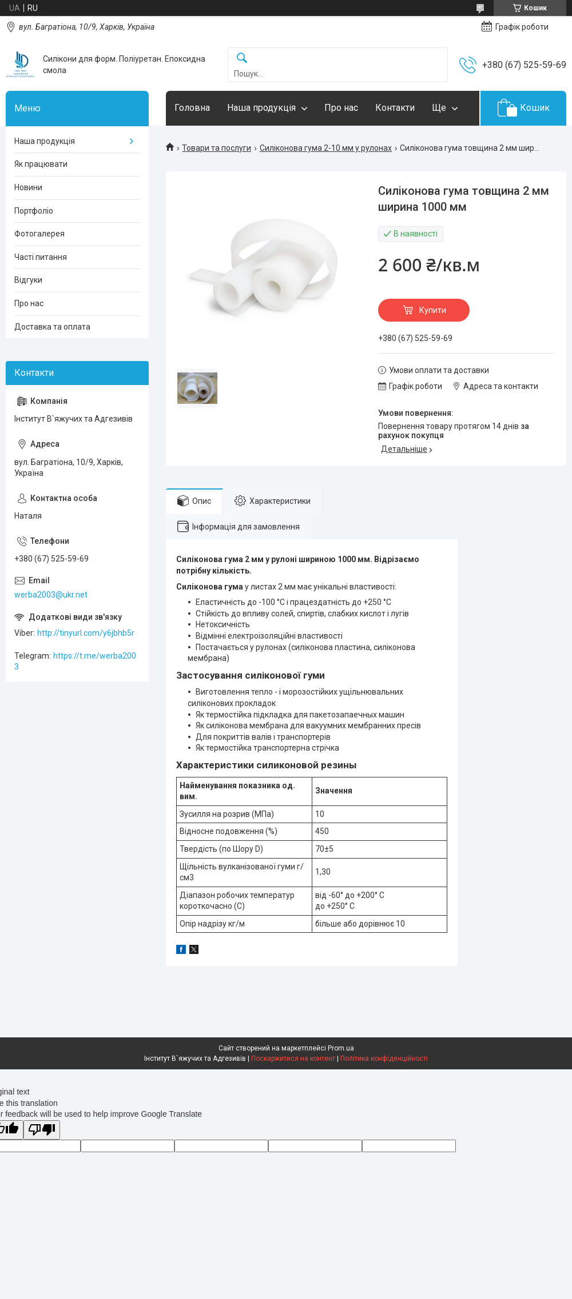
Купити (432, 310)
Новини (28, 187)
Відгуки (28, 279)
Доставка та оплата (52, 326)
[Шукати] (242, 58)
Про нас (341, 107)
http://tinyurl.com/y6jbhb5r (85, 633)
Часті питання (40, 257)
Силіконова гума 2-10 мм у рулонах (326, 148)
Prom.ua (341, 1048)
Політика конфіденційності (384, 1059)
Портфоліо (33, 210)
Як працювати (40, 164)
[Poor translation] (41, 1130)
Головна (192, 107)
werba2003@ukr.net (51, 594)
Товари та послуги (216, 148)
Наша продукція (261, 107)
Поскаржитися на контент (293, 1059)
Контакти (395, 107)
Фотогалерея (39, 233)
